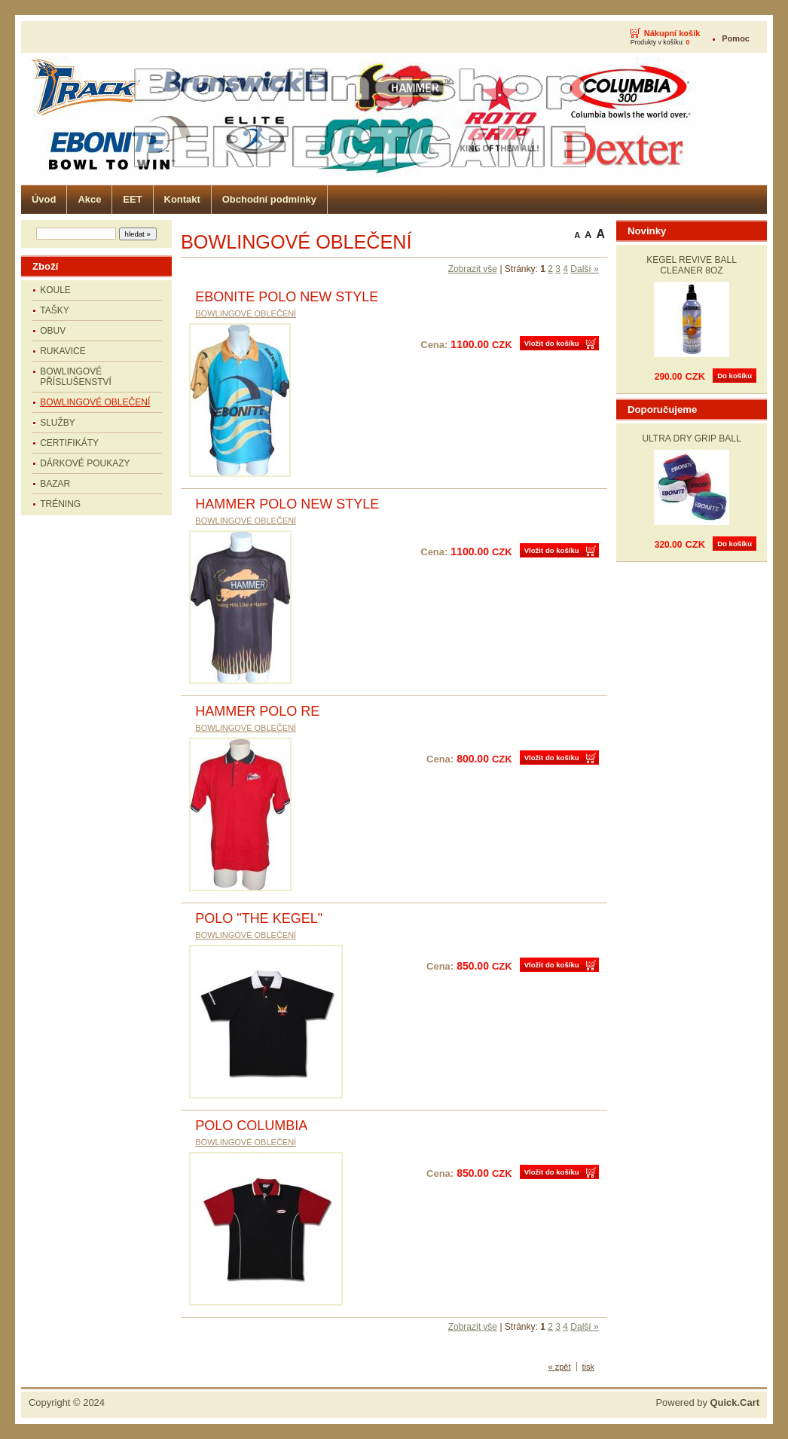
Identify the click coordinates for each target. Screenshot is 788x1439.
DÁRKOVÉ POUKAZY (85, 463)
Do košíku (734, 375)
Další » (584, 269)
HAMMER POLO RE (257, 711)
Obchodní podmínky (269, 199)
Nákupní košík (672, 33)
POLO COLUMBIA (251, 1125)
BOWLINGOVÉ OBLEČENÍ (95, 402)
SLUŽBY (57, 422)
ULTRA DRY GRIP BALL (691, 438)
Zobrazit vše (472, 269)
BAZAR (55, 483)
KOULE (55, 290)
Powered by (707, 1402)
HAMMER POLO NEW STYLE (287, 504)
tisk (588, 1366)
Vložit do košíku (551, 343)
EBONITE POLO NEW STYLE (286, 296)
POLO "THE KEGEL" (258, 918)
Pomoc (736, 38)
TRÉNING (60, 504)
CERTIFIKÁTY (69, 443)
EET (132, 199)
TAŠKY (54, 310)
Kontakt (182, 199)
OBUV (53, 330)
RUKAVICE (62, 351)
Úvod (44, 199)
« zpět (559, 1366)
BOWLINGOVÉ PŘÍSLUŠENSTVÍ (75, 376)
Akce (89, 199)
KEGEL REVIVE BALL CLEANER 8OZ (691, 265)
